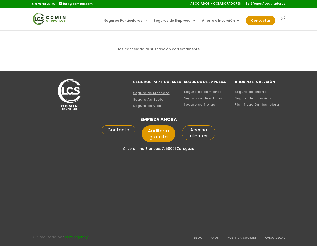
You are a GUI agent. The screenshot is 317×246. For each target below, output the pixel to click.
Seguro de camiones (203, 91)
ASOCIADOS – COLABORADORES (215, 4)
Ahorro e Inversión (218, 21)
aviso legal (275, 237)
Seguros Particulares (123, 21)
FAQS (215, 237)
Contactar (260, 20)
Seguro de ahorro (251, 91)
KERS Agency (76, 237)
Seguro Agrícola (148, 99)
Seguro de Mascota (151, 93)
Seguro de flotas (199, 104)
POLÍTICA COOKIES (242, 237)
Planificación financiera (257, 104)
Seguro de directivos (203, 98)
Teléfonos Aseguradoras (265, 4)
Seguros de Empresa (172, 21)
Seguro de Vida (147, 105)
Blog (198, 237)
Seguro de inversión (253, 98)
